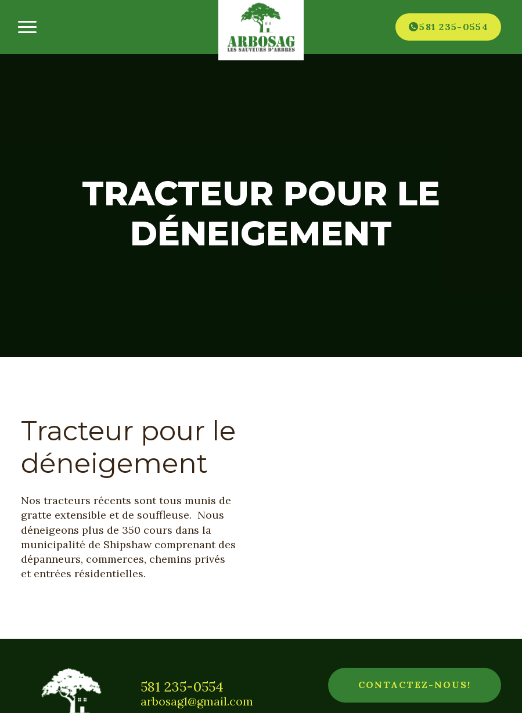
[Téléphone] (448, 26)
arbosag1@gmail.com (197, 701)
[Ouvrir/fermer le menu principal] (27, 27)
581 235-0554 (182, 686)
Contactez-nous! (414, 684)
